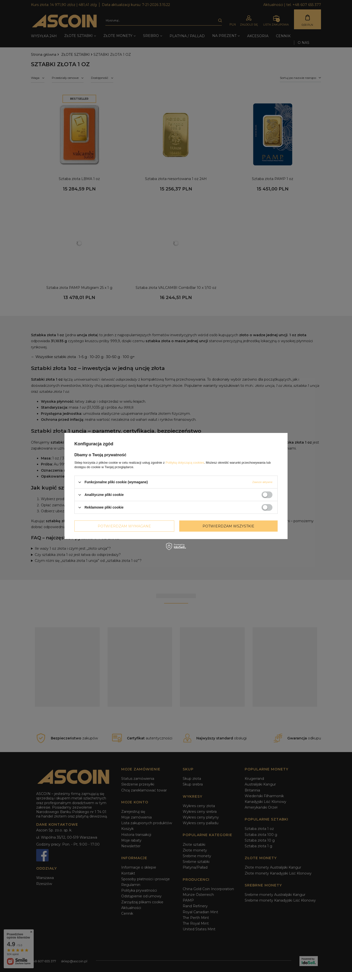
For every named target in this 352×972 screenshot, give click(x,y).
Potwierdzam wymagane (124, 526)
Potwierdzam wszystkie (228, 526)
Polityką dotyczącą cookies (185, 462)
